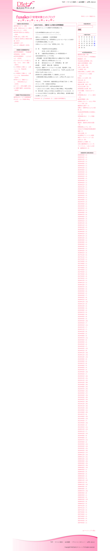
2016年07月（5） (83, 287)
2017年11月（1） (83, 257)
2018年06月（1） (83, 244)
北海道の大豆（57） (83, 82)
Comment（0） (38, 98)
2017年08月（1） (83, 263)
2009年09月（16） (83, 461)
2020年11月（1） (83, 210)
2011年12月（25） (83, 403)
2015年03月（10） (83, 321)
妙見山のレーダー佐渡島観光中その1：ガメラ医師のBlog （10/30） (22, 99)
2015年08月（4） (83, 310)
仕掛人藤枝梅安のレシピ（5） (86, 144)
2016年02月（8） (83, 297)
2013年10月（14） (83, 357)
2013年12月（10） (83, 352)
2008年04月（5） (83, 497)
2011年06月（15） (83, 416)
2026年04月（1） (83, 155)
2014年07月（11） (83, 338)
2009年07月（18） (83, 465)
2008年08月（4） (83, 488)
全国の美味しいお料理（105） (86, 71)
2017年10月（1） (83, 259)
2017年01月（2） (83, 278)
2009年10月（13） (83, 459)
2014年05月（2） (83, 342)
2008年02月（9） (83, 501)
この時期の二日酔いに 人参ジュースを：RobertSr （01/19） (22, 69)
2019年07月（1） (83, 229)
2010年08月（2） (83, 437)
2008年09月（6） (83, 486)
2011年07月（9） (83, 414)
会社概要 (81, 2)
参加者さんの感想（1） (84, 142)
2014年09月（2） (83, 333)
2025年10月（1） (83, 161)
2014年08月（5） (83, 335)
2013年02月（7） (83, 374)
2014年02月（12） (83, 348)
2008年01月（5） (83, 503)
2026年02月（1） (83, 157)
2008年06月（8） (83, 493)
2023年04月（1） (83, 180)
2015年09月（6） (83, 308)
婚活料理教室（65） (83, 99)
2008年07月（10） (83, 491)
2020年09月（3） (83, 212)
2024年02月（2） (83, 174)
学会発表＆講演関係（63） (85, 61)
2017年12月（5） (83, 255)
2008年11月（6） (83, 482)
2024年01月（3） (83, 176)
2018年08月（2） (83, 242)
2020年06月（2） (83, 216)
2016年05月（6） (83, 291)
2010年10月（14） (83, 433)
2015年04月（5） (83, 318)
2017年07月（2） (83, 265)
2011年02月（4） (83, 425)
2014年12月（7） (83, 327)
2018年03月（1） (83, 248)
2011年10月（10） (83, 408)
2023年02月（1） (83, 182)
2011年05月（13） (83, 418)
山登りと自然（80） (83, 67)
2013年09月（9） (83, 359)
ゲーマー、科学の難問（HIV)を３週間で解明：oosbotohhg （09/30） (22, 88)
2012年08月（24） (83, 386)
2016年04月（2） (83, 293)
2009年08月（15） (83, 463)
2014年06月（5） (83, 340)
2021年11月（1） (83, 197)
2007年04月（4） (83, 520)
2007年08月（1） (83, 514)
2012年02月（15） (83, 399)
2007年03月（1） (83, 522)
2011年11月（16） (83, 406)
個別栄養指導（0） (83, 120)
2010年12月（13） (83, 429)
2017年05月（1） (83, 270)
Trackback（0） (48, 98)
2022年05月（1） (83, 191)
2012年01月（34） (83, 401)
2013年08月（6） (83, 361)
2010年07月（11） (83, 440)
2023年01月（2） (83, 185)
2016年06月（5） (83, 289)
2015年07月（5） (83, 312)
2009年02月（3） (83, 476)
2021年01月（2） (83, 208)
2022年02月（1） (83, 193)
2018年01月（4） (83, 253)
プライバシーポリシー (78, 542)
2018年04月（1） (83, 246)
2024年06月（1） (83, 170)
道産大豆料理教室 (60, 98)
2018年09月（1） (83, 240)
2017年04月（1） (83, 272)
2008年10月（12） (83, 484)
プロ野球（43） (82, 69)
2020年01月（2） (83, 221)
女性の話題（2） (82, 133)
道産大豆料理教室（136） (85, 63)
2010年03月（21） (83, 448)
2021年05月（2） (83, 204)
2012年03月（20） (83, 397)
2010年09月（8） (83, 435)
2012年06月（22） (83, 391)
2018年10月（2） (83, 238)
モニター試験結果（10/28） (22, 45)
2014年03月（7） (83, 346)
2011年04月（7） (83, 420)
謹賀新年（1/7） (19, 43)
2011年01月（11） (83, 427)
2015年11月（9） (83, 304)
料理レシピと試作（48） (85, 78)
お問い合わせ (91, 2)
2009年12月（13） (83, 454)
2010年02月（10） (83, 450)
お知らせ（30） (82, 139)
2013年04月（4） (83, 369)
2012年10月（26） (83, 382)
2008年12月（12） (83, 480)
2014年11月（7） (83, 329)
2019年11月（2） (83, 225)
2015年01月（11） (83, 325)
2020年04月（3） (83, 219)
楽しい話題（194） (83, 65)
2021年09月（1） (83, 199)
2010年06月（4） (83, 442)
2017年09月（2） (83, 261)
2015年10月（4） (83, 306)
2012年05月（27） (83, 393)
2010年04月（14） (83, 446)
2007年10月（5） (83, 510)
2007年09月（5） (83, 512)
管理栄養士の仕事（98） (85, 88)
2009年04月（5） (83, 471)
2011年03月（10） (83, 423)
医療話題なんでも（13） (85, 127)
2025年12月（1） (83, 159)
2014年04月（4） (83, 344)
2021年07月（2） (83, 202)
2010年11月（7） (83, 431)
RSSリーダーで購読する (88, 16)
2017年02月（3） (83, 276)
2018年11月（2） (83, 236)
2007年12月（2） (83, 505)
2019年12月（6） (83, 223)
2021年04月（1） (83, 206)
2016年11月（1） (83, 282)
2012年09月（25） (83, 384)
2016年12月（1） (83, 280)
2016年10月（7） (83, 284)
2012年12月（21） (83, 378)
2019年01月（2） (83, 233)
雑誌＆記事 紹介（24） (85, 84)
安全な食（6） (82, 80)
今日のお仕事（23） (83, 86)
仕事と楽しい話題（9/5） (21, 36)
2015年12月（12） (83, 301)
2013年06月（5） (83, 365)
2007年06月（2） (83, 516)
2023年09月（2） (83, 178)
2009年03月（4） (83, 474)
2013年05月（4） (83, 367)
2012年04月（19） (83, 395)
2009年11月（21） (83, 457)
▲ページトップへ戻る (89, 530)
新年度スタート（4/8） (21, 26)
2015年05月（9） (83, 316)
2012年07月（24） (83, 389)
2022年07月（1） (83, 189)
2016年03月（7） (83, 295)
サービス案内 (71, 2)
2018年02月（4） (83, 250)
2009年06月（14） (83, 467)
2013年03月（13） (83, 372)
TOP (63, 2)
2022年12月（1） (83, 187)
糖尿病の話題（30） (83, 54)
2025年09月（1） (83, 163)
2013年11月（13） (83, 355)
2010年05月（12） (83, 444)
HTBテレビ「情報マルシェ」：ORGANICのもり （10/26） (21, 82)
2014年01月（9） (83, 350)
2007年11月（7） (83, 508)
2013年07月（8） (83, 363)
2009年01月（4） (83, 478)
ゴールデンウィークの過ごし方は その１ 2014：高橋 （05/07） (22, 63)
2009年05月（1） (83, 469)
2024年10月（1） (83, 168)
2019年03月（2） (83, 231)
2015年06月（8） (83, 314)
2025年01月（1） (83, 165)
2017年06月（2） (83, 267)
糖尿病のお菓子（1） (84, 105)
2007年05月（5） (83, 518)
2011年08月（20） (83, 412)
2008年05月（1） (83, 495)
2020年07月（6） (83, 214)
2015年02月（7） (83, 323)
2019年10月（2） (83, 227)
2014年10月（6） (83, 331)
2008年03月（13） (83, 499)
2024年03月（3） (83, 172)
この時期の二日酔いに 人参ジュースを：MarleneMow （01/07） (22, 75)
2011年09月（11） (83, 410)
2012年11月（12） (83, 380)
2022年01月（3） (83, 195)
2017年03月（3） (83, 274)
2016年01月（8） (83, 299)
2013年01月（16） (83, 376)
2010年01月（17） (83, 452)
